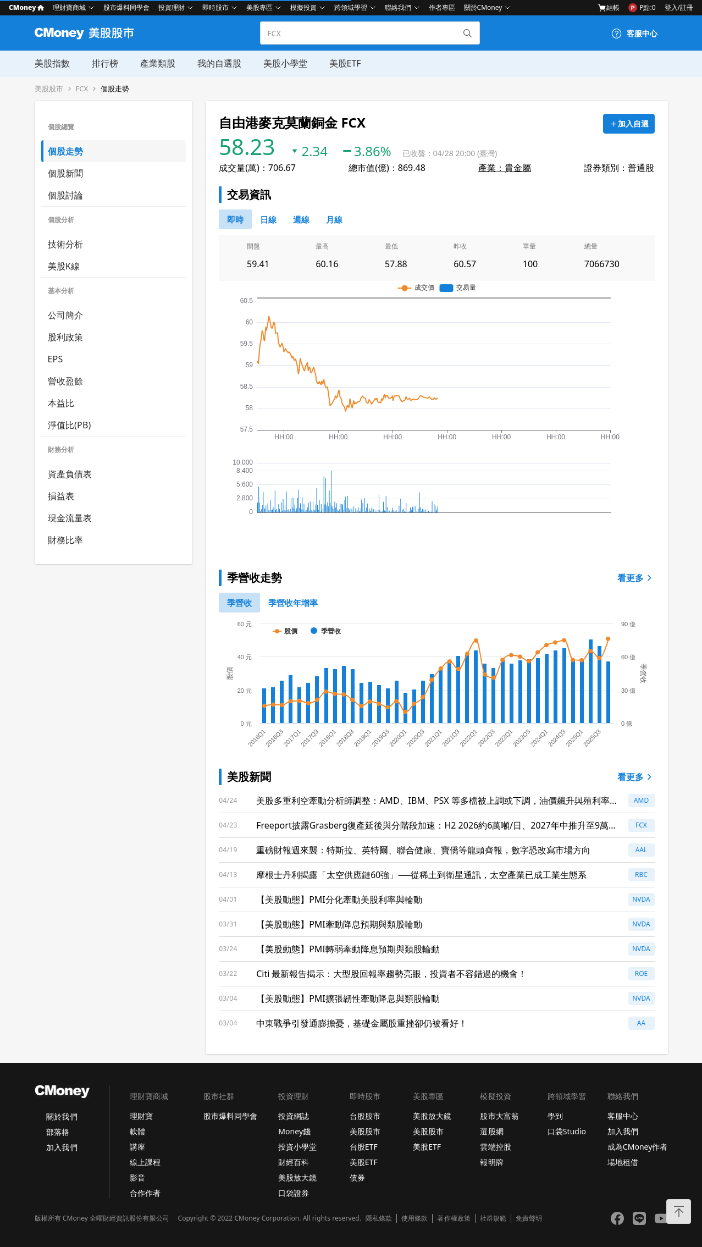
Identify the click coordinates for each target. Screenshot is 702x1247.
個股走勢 (115, 88)
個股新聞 (66, 173)
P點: (641, 7)
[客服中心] (634, 33)
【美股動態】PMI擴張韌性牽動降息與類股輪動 (348, 998)
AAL (641, 849)
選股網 (491, 1131)
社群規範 (493, 1218)
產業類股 (157, 63)
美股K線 (64, 266)
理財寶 (141, 1116)
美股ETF (345, 63)
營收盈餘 (66, 381)
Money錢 (294, 1131)
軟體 (137, 1131)
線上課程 (145, 1162)
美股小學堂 (285, 63)
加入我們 (61, 1147)
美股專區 (259, 7)
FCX (82, 88)
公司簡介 (66, 315)
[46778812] (301, 219)
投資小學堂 (297, 1146)
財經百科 (293, 1162)
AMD (641, 800)
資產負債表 (70, 474)
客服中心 (622, 1116)
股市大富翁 (499, 1116)
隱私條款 (379, 1218)
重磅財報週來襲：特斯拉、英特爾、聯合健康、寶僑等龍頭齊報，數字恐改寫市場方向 (423, 850)
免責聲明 (529, 1218)
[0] (235, 219)
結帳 (609, 7)
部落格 (57, 1132)
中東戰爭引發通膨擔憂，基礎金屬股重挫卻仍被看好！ (361, 1023)
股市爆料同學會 (126, 7)
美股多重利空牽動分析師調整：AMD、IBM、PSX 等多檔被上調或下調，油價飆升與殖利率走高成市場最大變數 (437, 800)
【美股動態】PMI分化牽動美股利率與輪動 (339, 899)
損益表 (61, 496)
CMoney (26, 7)
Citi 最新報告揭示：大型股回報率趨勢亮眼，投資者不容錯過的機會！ (391, 974)
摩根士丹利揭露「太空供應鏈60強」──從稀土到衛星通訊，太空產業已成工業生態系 (421, 875)
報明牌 (491, 1162)
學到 (555, 1116)
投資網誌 (293, 1116)
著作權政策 (453, 1218)
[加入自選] (629, 124)
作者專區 (442, 7)
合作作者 (145, 1193)
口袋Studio (567, 1131)
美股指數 (52, 63)
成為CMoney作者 (637, 1146)
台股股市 (365, 1116)
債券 (357, 1177)
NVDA (641, 899)
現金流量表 (70, 518)
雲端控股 (495, 1146)
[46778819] (334, 219)
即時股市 (215, 7)
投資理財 (171, 7)
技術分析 (66, 244)
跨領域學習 (350, 7)
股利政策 (66, 337)
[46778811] (268, 219)
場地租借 (622, 1162)
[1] (293, 603)
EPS (55, 359)
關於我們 (61, 1116)
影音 (137, 1177)
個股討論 (66, 195)
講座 (137, 1146)
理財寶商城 (69, 7)
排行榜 (105, 63)
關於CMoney (483, 7)
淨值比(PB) (69, 425)
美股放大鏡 (297, 1177)
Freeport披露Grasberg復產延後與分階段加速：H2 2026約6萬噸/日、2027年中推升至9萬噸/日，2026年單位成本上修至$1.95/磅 (432, 825)
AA (641, 1023)
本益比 (61, 403)
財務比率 (66, 540)
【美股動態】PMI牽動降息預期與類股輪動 (339, 924)
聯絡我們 (398, 7)
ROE (641, 973)
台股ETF (364, 1146)
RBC (641, 874)
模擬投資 (303, 7)
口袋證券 (293, 1193)
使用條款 (414, 1218)
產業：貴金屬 (504, 168)
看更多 (636, 577)
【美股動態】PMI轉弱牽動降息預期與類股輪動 (348, 949)
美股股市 (49, 88)
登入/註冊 (679, 7)
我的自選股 (219, 63)
